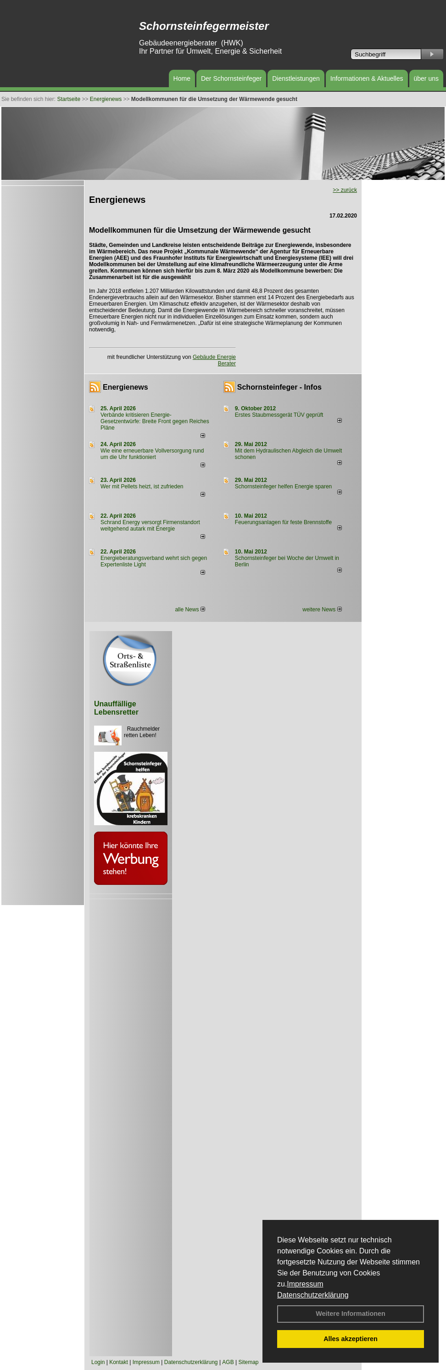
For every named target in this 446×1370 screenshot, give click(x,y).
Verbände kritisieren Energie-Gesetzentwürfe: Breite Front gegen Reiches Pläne (154, 421)
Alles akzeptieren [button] (350, 1338)
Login (98, 1362)
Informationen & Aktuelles (366, 78)
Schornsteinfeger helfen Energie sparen (283, 486)
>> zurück (345, 190)
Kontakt (118, 1362)
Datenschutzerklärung (313, 1295)
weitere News (321, 609)
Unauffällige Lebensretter (116, 708)
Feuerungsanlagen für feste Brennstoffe (283, 522)
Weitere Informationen (350, 1313)
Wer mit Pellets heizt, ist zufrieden (142, 486)
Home (181, 78)
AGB (228, 1362)
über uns (426, 78)
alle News (190, 609)
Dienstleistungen (296, 78)
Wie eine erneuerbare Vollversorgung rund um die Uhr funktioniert (152, 453)
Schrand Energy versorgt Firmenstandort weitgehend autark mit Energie (150, 525)
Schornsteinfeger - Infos (279, 387)
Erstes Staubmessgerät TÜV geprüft (279, 415)
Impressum (305, 1284)
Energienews (125, 387)
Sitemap (248, 1362)
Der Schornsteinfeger (231, 78)
